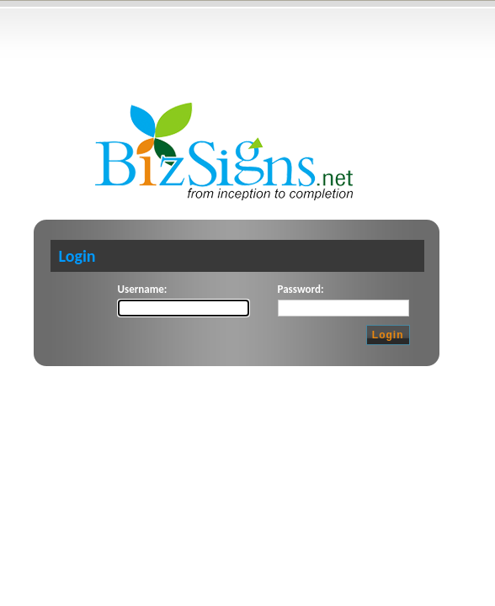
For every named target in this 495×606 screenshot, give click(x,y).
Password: (301, 289)
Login (388, 335)
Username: (143, 289)
